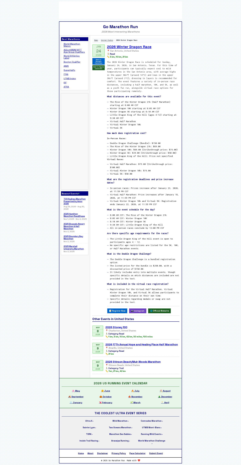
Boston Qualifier (72, 61)
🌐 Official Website (159, 311)
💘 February (105, 402)
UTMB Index (70, 78)
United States (107, 40)
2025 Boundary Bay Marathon (73, 237)
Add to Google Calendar (98, 61)
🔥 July (135, 390)
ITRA (66, 74)
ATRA (66, 86)
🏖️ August (165, 390)
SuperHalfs (69, 70)
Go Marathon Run (120, 26)
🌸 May (76, 390)
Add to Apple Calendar (98, 68)
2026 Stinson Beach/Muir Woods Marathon (133, 361)
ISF (65, 82)
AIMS (66, 66)
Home (96, 40)
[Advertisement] (120, 10)
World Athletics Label (72, 56)
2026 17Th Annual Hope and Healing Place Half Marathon (141, 344)
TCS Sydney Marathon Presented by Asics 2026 (75, 201)
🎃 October (105, 396)
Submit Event (156, 453)
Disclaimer (102, 453)
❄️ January (76, 402)
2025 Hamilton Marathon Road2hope (74, 215)
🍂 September (76, 396)
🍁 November (135, 396)
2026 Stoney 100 (116, 327)
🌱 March (135, 402)
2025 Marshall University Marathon (74, 247)
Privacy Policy (119, 453)
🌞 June (105, 390)
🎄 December (165, 396)
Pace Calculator (137, 453)
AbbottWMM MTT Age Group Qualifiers (74, 50)
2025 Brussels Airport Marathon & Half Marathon (74, 226)
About (90, 453)
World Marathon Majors (72, 44)
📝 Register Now (117, 311)
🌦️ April (165, 402)
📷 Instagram (137, 311)
